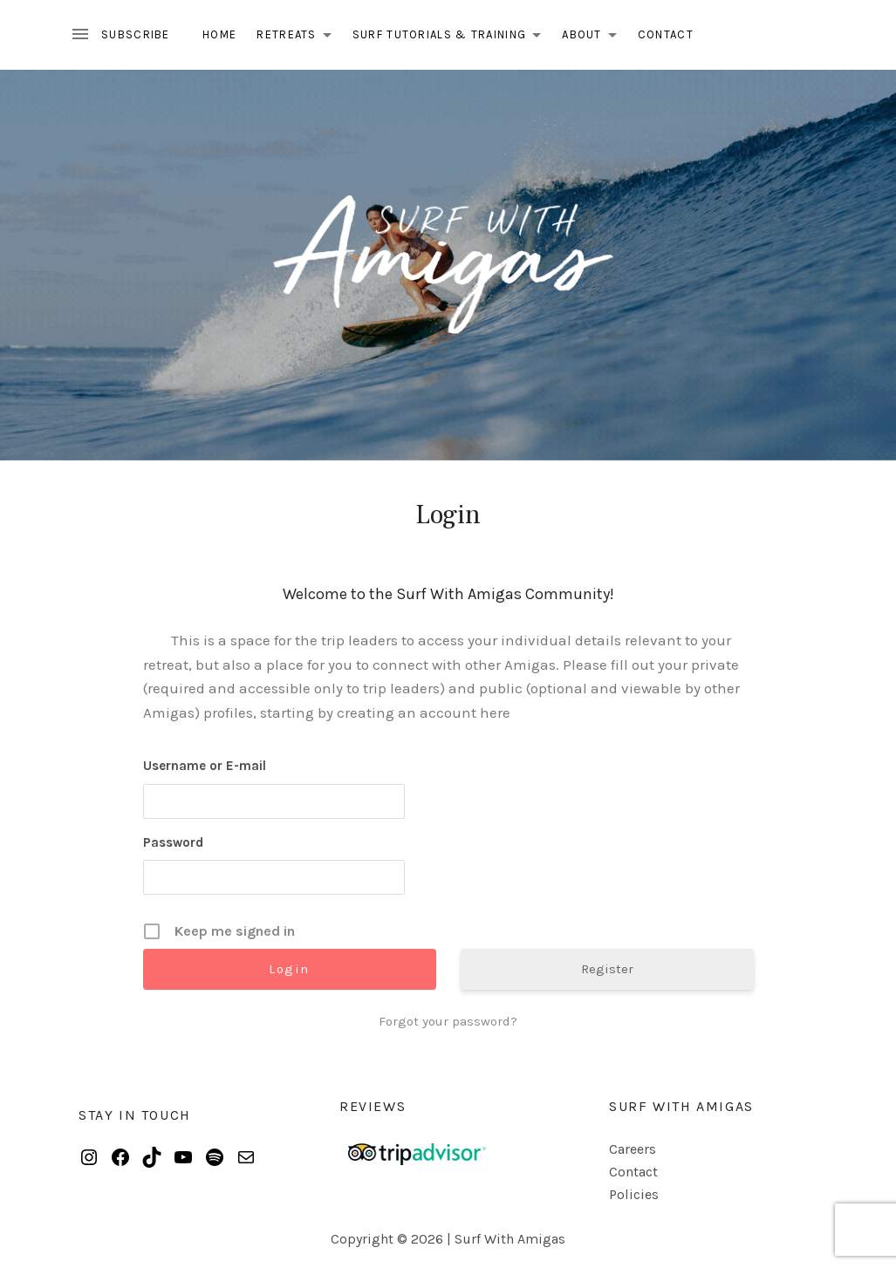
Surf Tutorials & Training (451, 37)
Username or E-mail (204, 766)
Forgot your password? (448, 1021)
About (594, 37)
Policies (634, 1194)
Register (607, 969)
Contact (666, 34)
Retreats (298, 37)
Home (219, 34)
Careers (632, 1149)
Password (173, 842)
